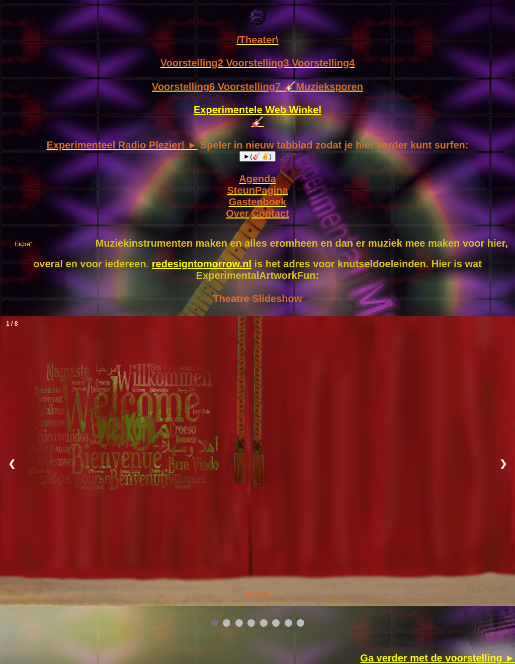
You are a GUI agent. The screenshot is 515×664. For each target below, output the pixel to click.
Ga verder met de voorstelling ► (437, 657)
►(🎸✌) (257, 156)
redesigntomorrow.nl (201, 263)
